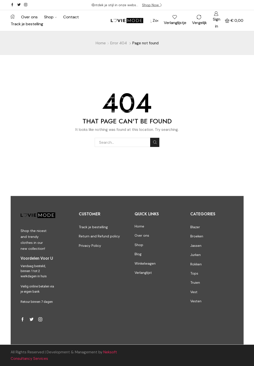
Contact (71, 17)
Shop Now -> (152, 5)
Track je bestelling (27, 24)
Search (154, 142)
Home (101, 43)
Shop (50, 17)
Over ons (29, 17)
